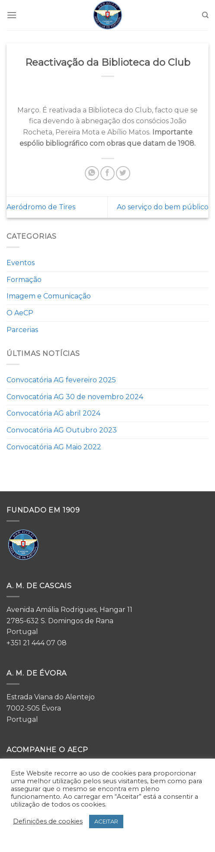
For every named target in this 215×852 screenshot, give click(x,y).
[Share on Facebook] (107, 173)
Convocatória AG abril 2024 (53, 413)
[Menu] (11, 15)
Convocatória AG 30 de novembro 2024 (74, 397)
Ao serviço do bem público (163, 207)
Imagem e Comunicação (48, 296)
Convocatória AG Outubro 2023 (61, 430)
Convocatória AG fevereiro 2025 (61, 380)
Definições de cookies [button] (48, 821)
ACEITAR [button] (106, 821)
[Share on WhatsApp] (92, 173)
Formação (24, 279)
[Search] (205, 15)
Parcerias (22, 330)
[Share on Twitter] (123, 173)
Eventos (20, 263)
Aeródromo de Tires (40, 207)
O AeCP (19, 313)
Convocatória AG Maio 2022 (53, 447)
